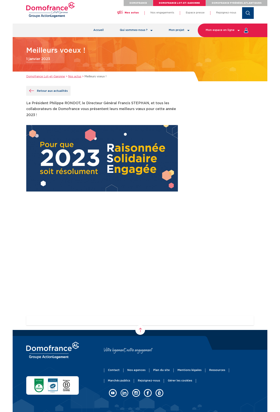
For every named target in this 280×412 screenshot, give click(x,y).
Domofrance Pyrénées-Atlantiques (237, 3)
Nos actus (74, 76)
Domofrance (138, 3)
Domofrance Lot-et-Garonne (179, 3)
